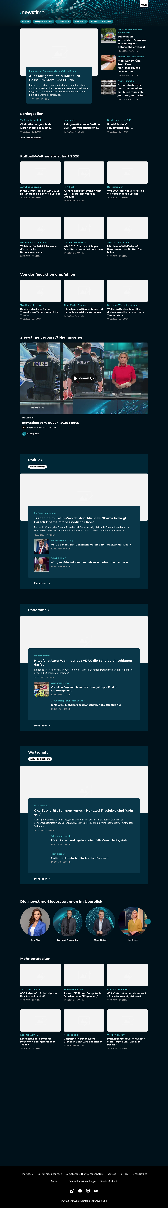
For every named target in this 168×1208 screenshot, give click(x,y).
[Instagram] (88, 1191)
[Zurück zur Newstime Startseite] (32, 12)
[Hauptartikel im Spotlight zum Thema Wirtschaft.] (39, 752)
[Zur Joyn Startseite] (144, 3)
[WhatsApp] (72, 1191)
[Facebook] (80, 1191)
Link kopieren (30, 434)
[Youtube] (96, 1191)
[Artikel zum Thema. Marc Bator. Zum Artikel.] (100, 924)
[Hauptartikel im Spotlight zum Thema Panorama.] (39, 610)
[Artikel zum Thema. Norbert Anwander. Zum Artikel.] (68, 924)
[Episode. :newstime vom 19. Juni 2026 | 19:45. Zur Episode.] (84, 386)
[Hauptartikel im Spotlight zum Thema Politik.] (35, 460)
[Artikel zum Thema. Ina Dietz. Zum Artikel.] (133, 924)
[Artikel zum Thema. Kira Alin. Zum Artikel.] (35, 924)
